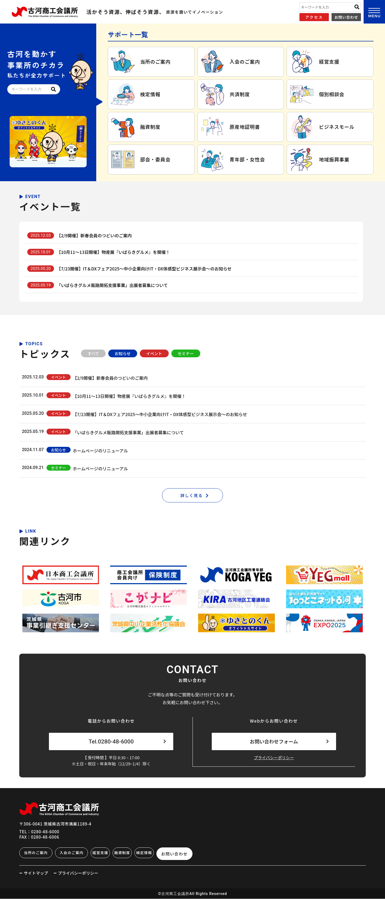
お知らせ (123, 353)
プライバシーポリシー (274, 759)
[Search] (357, 7)
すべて (93, 353)
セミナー (186, 353)
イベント (154, 353)
